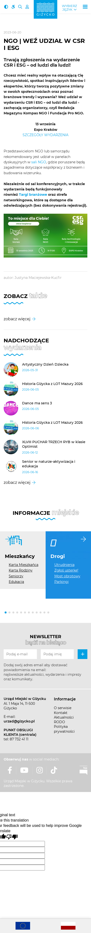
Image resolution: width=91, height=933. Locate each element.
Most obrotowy (67, 576)
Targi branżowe (33, 194)
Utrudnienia (64, 565)
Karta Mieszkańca (23, 565)
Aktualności (64, 717)
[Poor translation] (12, 837)
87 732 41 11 (19, 739)
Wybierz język (69, 7)
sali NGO (38, 162)
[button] (6, 612)
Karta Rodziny (21, 570)
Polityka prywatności (64, 728)
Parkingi (61, 582)
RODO (59, 722)
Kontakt (60, 713)
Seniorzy (16, 576)
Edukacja (16, 582)
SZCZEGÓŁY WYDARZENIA (45, 135)
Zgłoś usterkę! (66, 570)
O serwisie (62, 708)
